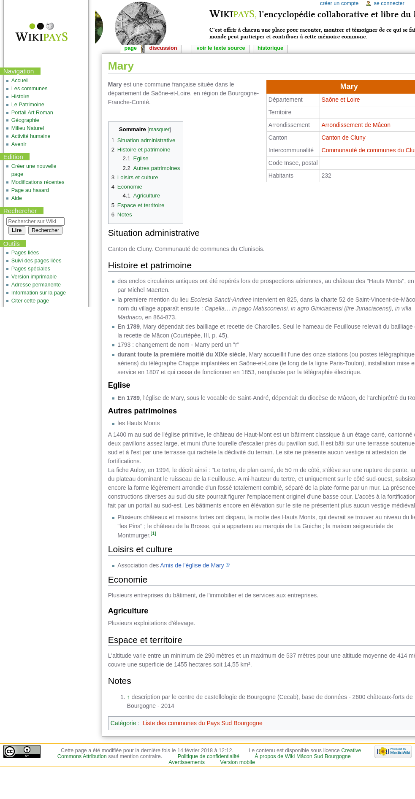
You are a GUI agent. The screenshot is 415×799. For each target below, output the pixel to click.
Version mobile (237, 762)
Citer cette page (30, 301)
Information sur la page (38, 293)
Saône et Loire (341, 99)
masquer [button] (159, 129)
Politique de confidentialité (208, 756)
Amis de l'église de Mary (192, 565)
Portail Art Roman (32, 113)
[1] (153, 533)
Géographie (25, 120)
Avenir (19, 144)
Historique (270, 48)
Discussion (163, 48)
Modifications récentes (38, 182)
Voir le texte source (220, 48)
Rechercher (20, 210)
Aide (16, 198)
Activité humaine (31, 136)
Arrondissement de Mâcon (356, 124)
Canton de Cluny (344, 137)
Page (131, 48)
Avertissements (186, 762)
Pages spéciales (30, 269)
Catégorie (123, 723)
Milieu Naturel (27, 128)
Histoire (20, 97)
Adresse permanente (36, 285)
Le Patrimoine (27, 105)
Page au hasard (30, 190)
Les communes (29, 89)
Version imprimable (34, 277)
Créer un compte (339, 3)
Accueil (20, 81)
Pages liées (25, 253)
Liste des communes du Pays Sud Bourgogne (203, 723)
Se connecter (389, 3)
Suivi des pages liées (36, 261)
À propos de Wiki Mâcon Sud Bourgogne (303, 756)
